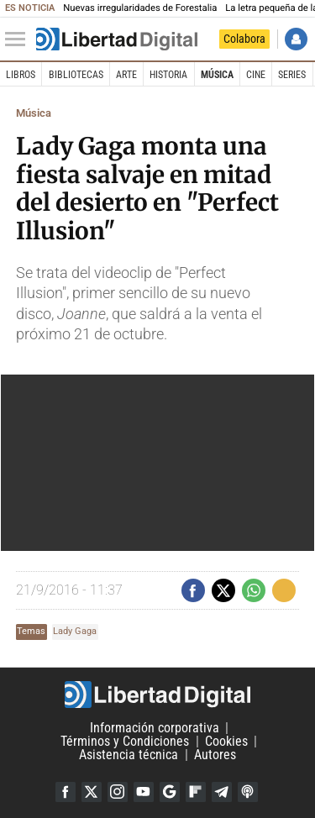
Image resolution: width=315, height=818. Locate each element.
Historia (168, 75)
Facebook (65, 792)
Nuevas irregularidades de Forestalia (140, 8)
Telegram (222, 792)
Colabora (244, 38)
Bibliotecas (76, 75)
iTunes (248, 792)
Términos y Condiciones (124, 741)
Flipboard (196, 792)
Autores (215, 755)
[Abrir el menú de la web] (19, 39)
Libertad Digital (157, 694)
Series (292, 75)
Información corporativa (154, 728)
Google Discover (170, 792)
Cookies (226, 741)
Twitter (91, 792)
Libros (20, 75)
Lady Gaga (75, 631)
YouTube (144, 792)
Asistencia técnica (128, 755)
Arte (126, 75)
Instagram (118, 792)
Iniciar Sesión (296, 39)
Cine (255, 75)
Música (217, 75)
